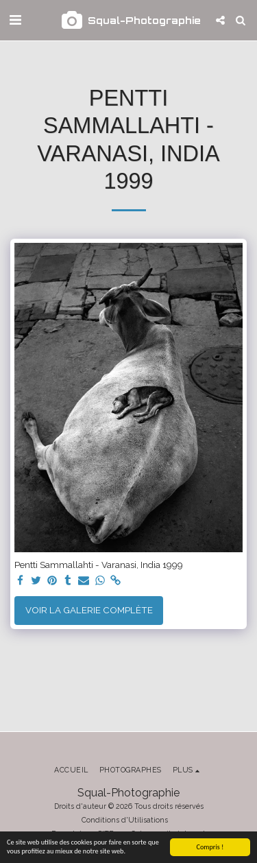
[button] (15, 20)
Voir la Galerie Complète (89, 609)
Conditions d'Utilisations (125, 820)
